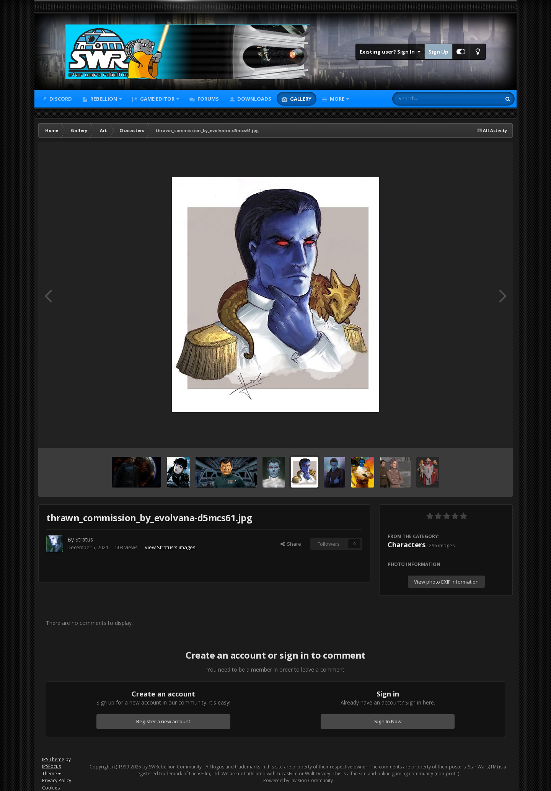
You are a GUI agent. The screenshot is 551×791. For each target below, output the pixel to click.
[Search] (426, 99)
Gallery (300, 98)
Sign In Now (387, 721)
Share (290, 543)
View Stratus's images (170, 547)
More (337, 98)
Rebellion (103, 98)
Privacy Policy (56, 780)
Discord (60, 98)
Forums (207, 98)
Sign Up (438, 51)
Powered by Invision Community (298, 780)
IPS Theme (53, 759)
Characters (406, 544)
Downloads (253, 98)
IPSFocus (51, 766)
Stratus (84, 539)
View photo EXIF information (446, 581)
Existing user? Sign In (390, 51)
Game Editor (157, 98)
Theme (51, 773)
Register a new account (163, 721)
